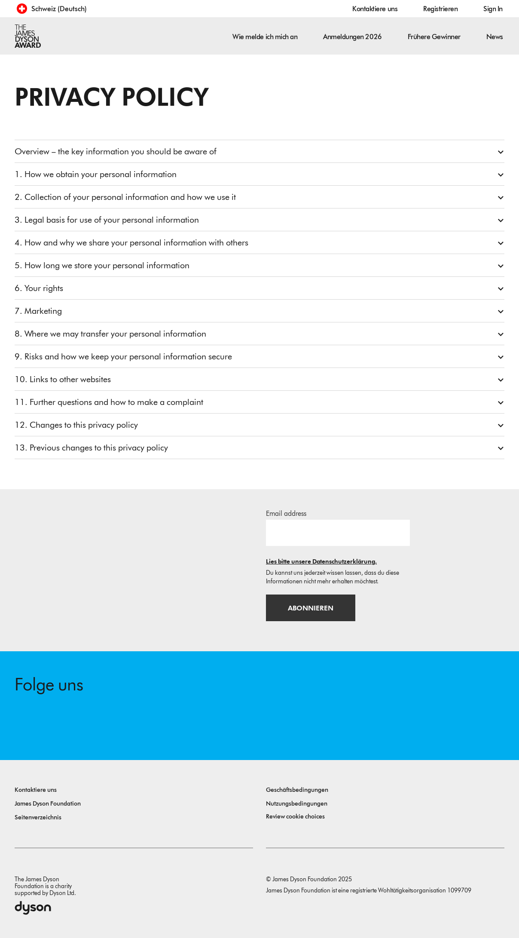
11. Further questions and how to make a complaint (109, 402)
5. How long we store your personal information (102, 265)
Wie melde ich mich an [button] (264, 37)
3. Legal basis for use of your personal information (107, 220)
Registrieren (440, 9)
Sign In (493, 9)
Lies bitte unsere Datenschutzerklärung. (321, 561)
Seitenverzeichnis (38, 817)
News (494, 37)
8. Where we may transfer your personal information (110, 333)
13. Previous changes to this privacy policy (91, 447)
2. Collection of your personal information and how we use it (125, 197)
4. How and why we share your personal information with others (131, 242)
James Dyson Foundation (48, 803)
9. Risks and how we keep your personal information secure (123, 356)
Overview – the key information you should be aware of (116, 151)
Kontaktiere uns (374, 9)
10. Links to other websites (63, 379)
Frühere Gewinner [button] (434, 37)
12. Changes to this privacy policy (76, 425)
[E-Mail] (338, 532)
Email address (286, 513)
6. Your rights (39, 288)
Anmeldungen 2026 (352, 37)
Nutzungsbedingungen (296, 803)
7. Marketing (38, 311)
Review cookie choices (295, 816)
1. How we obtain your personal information (96, 174)
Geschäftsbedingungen (297, 790)
